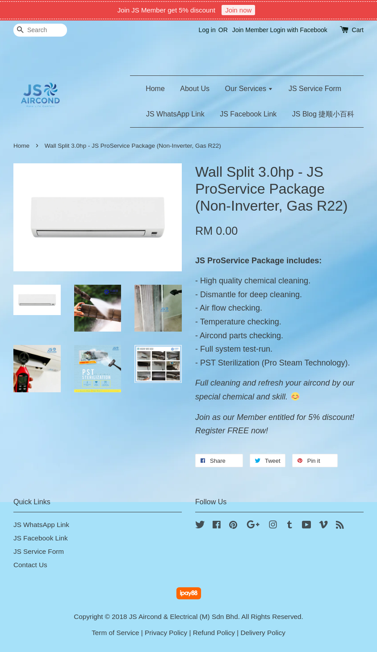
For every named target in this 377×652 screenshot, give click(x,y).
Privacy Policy (166, 632)
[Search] (40, 30)
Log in (207, 29)
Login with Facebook (298, 29)
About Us (194, 88)
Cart (358, 29)
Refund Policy (214, 632)
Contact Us (30, 565)
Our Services (249, 88)
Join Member (250, 29)
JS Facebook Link (248, 114)
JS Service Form (315, 88)
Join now (238, 10)
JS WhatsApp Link (175, 114)
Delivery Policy (263, 632)
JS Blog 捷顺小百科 (323, 114)
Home (155, 88)
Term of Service (115, 632)
